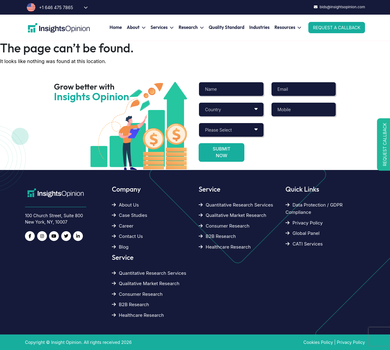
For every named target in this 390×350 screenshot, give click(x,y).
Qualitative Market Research (145, 283)
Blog (120, 247)
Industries (259, 27)
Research (188, 27)
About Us (125, 205)
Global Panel (302, 233)
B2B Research (130, 304)
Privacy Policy (304, 223)
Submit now (221, 152)
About (133, 27)
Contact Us (127, 236)
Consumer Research (137, 294)
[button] (383, 144)
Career (122, 226)
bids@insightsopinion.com (339, 7)
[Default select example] (231, 109)
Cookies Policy (318, 342)
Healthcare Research (138, 315)
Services (159, 27)
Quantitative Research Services (149, 273)
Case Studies (129, 215)
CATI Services (304, 244)
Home (116, 27)
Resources (285, 27)
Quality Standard (226, 27)
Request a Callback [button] (336, 27)
